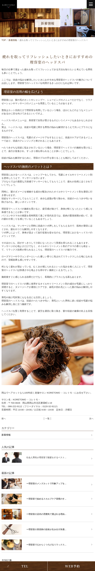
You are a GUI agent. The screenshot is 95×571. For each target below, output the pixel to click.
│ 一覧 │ (47, 418)
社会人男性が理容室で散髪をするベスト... (46, 457)
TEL (24, 566)
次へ (91, 418)
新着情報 (12, 40)
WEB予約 (72, 566)
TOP (4, 40)
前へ (4, 418)
